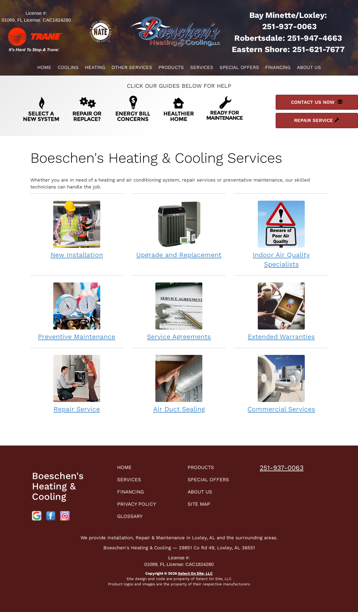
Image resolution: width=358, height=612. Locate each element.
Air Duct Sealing (179, 383)
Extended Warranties (281, 311)
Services (201, 67)
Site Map (201, 506)
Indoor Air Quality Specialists (281, 234)
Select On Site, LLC (195, 573)
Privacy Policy (139, 506)
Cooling (68, 67)
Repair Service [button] (316, 120)
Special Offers (239, 67)
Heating (95, 67)
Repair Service (76, 383)
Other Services (132, 67)
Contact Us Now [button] (316, 102)
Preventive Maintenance (76, 311)
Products (171, 67)
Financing (278, 67)
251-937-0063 (282, 468)
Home (44, 67)
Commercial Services (281, 383)
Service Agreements (179, 311)
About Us (309, 67)
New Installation (76, 229)
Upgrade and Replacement (179, 229)
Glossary (132, 519)
